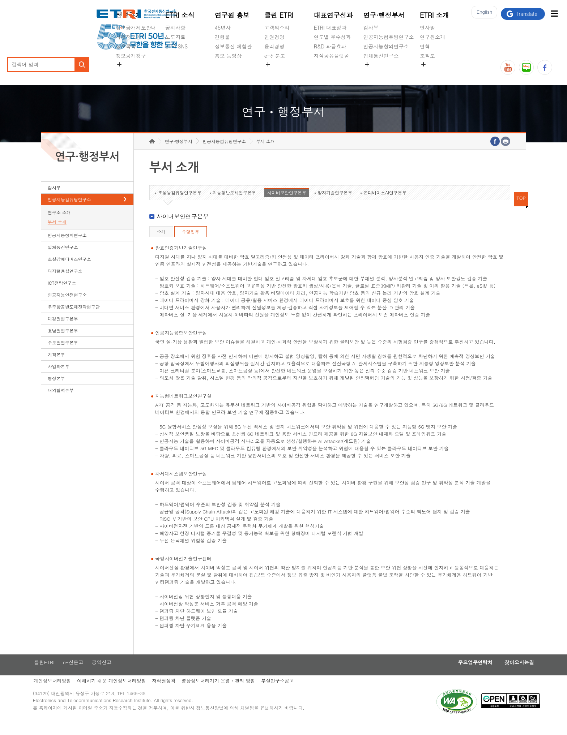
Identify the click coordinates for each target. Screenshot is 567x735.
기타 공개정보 (436, 72)
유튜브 (507, 67)
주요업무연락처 (455, 674)
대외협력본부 (61, 401)
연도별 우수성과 (332, 36)
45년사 (223, 27)
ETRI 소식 (180, 15)
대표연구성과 (333, 15)
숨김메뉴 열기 (119, 64)
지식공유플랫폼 (331, 55)
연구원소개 (432, 36)
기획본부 (56, 365)
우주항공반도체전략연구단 (74, 318)
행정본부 (56, 389)
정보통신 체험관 (233, 46)
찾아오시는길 (503, 674)
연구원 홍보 (232, 15)
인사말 (427, 27)
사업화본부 (58, 377)
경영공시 (126, 72)
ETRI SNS (176, 46)
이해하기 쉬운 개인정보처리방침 (120, 692)
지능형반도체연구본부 (234, 204)
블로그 (526, 67)
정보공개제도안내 (136, 27)
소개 (161, 243)
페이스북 (544, 67)
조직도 (427, 55)
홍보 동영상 (228, 55)
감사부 (371, 27)
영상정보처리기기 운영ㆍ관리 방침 (230, 692)
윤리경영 (274, 46)
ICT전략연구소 (62, 294)
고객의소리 (277, 27)
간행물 (222, 36)
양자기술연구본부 (334, 204)
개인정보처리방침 (60, 692)
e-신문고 (274, 55)
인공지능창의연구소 (386, 46)
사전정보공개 (131, 36)
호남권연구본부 (63, 342)
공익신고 (274, 72)
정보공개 (129, 15)
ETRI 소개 (434, 15)
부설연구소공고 (290, 692)
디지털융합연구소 (65, 282)
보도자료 (175, 36)
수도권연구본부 (63, 354)
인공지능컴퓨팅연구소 (388, 36)
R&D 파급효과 (330, 46)
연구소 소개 (59, 223)
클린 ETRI (279, 15)
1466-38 (147, 707)
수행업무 (190, 243)
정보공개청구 (131, 55)
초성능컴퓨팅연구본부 (179, 204)
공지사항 (175, 27)
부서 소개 (57, 233)
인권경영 (274, 36)
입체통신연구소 (381, 55)
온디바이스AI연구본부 (384, 204)
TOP (521, 209)
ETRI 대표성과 (330, 27)
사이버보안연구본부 (286, 204)
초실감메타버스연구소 (388, 72)
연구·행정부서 (384, 15)
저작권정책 (174, 692)
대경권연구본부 (63, 330)
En (482, 14)
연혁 (425, 46)
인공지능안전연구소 (67, 306)
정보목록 (126, 46)
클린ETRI (51, 674)
